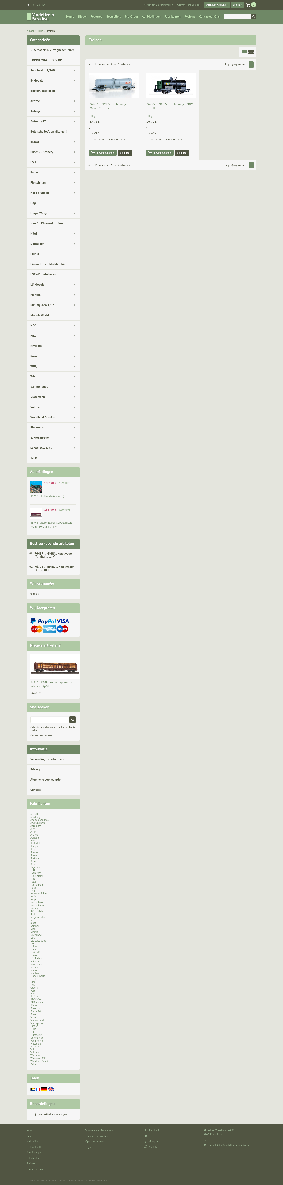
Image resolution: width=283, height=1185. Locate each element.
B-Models (36, 80)
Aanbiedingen (151, 16)
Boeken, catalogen (42, 91)
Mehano (34, 967)
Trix (33, 376)
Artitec (35, 101)
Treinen (51, 31)
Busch (33, 864)
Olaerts (34, 987)
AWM (33, 840)
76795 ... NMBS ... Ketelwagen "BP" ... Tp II (54, 568)
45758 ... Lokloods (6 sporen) (47, 496)
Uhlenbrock (36, 1037)
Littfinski (35, 952)
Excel (33, 879)
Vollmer (35, 407)
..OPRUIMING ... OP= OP (46, 60)
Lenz (32, 937)
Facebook (152, 1130)
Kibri (33, 233)
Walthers (35, 1055)
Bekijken (125, 153)
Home (70, 16)
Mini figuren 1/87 (42, 305)
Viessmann (37, 397)
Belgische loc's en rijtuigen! (48, 131)
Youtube (151, 1147)
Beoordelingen (42, 1103)
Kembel (34, 926)
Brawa (34, 142)
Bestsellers (113, 16)
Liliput (34, 254)
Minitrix (34, 973)
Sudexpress (36, 1023)
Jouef (33, 923)
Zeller (33, 1064)
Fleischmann (38, 182)
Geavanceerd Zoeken (188, 4)
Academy (35, 817)
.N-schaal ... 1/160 (42, 70)
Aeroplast (35, 826)
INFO (33, 458)
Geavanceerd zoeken (41, 735)
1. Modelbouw (39, 437)
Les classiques (38, 940)
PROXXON (35, 999)
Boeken (34, 852)
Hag (33, 203)
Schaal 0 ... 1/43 (41, 448)
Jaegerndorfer (37, 917)
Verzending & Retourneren (48, 759)
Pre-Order (131, 16)
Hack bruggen (39, 193)
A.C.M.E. (34, 814)
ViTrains (34, 1046)
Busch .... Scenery (41, 152)
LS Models (37, 284)
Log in (236, 4)
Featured (96, 16)
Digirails (35, 867)
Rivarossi (36, 346)
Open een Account (216, 4)
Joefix (33, 920)
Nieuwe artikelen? (45, 645)
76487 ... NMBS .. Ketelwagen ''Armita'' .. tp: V (53, 554)
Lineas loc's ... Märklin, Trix (48, 264)
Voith (33, 1049)
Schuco (34, 1017)
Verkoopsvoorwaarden (100, 1180)
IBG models (36, 911)
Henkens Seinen (39, 893)
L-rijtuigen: (37, 244)
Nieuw (82, 16)
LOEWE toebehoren (43, 274)
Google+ (151, 1141)
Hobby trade (37, 905)
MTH (33, 979)
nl (28, 4)
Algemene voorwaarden (46, 779)
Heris (33, 896)
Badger (34, 846)
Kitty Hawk (36, 934)
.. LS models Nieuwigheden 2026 (52, 50)
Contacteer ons (209, 16)
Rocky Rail (35, 1011)
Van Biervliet (39, 386)
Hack (33, 887)
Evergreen (35, 873)
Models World (39, 315)
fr (33, 4)
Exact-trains (36, 876)
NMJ (32, 982)
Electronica (37, 427)
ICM (32, 914)
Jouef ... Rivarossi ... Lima (46, 223)
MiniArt (34, 970)
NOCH (34, 325)
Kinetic (34, 931)
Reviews (189, 16)
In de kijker (33, 1141)
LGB (32, 943)
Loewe (33, 955)
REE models (36, 1002)
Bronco (34, 861)
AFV (32, 828)
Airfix (33, 831)
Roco (33, 356)
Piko (33, 335)
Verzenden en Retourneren (158, 4)
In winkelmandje (105, 152)
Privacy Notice (76, 1180)
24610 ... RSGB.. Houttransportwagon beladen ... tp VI (52, 684)
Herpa (33, 899)
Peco (33, 990)
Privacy (35, 769)
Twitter (150, 1136)
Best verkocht (34, 1147)
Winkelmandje (42, 583)
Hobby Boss (36, 902)
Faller (34, 172)
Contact (35, 790)
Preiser (34, 996)
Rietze (33, 1005)
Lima (33, 949)
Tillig (40, 31)
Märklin (35, 295)
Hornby (34, 908)
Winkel (30, 31)
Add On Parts (37, 823)
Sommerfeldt (37, 1020)
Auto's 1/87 (38, 121)
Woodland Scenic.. (40, 1061)
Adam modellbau (39, 820)
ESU (33, 162)
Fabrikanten (172, 16)
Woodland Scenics (42, 417)
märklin (34, 961)
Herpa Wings (39, 213)
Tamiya (34, 1026)
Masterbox (36, 964)
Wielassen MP (38, 1058)
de (38, 4)
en (43, 4)
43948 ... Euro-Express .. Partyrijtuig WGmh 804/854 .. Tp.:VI (51, 524)
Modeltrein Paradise (56, 1180)
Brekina (34, 858)
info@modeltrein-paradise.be (233, 1145)
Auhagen (36, 111)
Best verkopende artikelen (52, 543)
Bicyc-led (35, 849)
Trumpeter (36, 1034)
